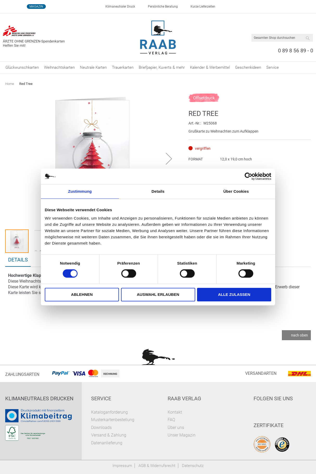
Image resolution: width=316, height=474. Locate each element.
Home (9, 84)
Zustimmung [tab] (80, 191)
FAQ (171, 419)
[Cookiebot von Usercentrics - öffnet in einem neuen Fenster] (248, 176)
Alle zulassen (234, 294)
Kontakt (175, 412)
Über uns (176, 427)
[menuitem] (22, 67)
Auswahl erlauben (158, 294)
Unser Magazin (181, 435)
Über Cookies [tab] (236, 191)
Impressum (122, 465)
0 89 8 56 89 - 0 (295, 50)
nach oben (299, 335)
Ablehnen (82, 294)
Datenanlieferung (106, 442)
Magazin (36, 6)
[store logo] (158, 37)
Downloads (101, 427)
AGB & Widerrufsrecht (156, 465)
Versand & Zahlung (108, 435)
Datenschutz (193, 465)
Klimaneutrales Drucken (39, 398)
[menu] (158, 67)
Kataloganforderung (109, 412)
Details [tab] (158, 191)
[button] (169, 158)
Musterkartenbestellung (112, 419)
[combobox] (282, 38)
